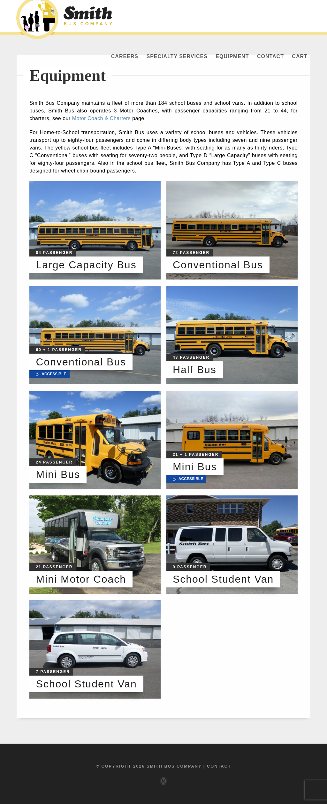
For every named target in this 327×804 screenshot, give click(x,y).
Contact (270, 56)
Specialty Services (176, 56)
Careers (124, 56)
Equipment (232, 56)
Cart (299, 56)
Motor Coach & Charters (101, 118)
